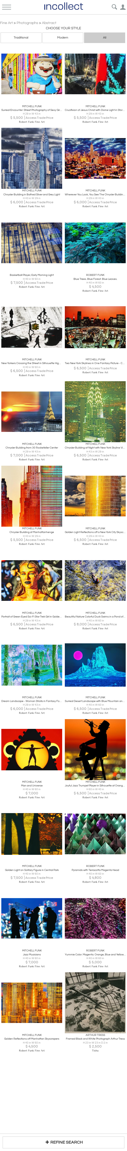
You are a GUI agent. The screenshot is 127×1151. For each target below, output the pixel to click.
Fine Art (6, 23)
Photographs (27, 23)
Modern (62, 37)
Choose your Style (63, 28)
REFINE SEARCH (63, 1142)
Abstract (49, 23)
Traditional (21, 37)
